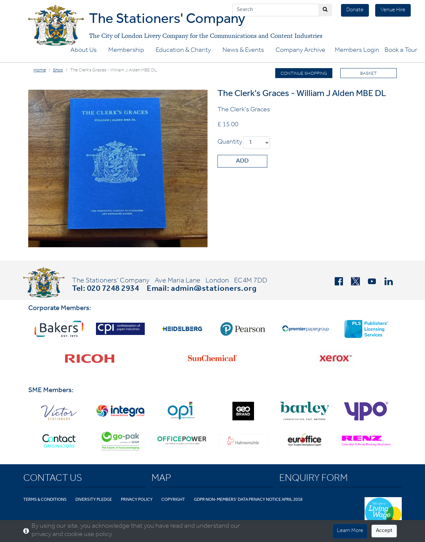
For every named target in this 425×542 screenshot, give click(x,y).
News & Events (243, 51)
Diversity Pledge (93, 500)
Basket (368, 74)
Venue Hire (393, 10)
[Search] (275, 10)
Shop (58, 70)
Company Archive (300, 51)
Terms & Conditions (45, 500)
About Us (83, 51)
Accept (384, 531)
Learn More (350, 531)
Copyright (173, 500)
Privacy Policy (137, 500)
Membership (126, 51)
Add (242, 161)
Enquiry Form (313, 479)
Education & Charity (183, 51)
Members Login (357, 51)
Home (40, 70)
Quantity (229, 142)
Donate (355, 10)
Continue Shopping (304, 74)
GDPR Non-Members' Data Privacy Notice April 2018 (248, 500)
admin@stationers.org (214, 289)
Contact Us (52, 479)
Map (161, 479)
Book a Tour (400, 51)
